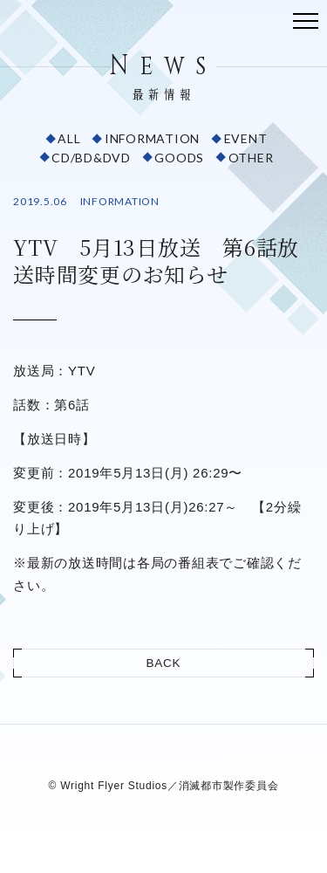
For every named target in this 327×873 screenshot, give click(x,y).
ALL (69, 138)
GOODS (179, 157)
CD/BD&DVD (91, 157)
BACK (163, 663)
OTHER (251, 157)
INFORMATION (152, 138)
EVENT (246, 138)
